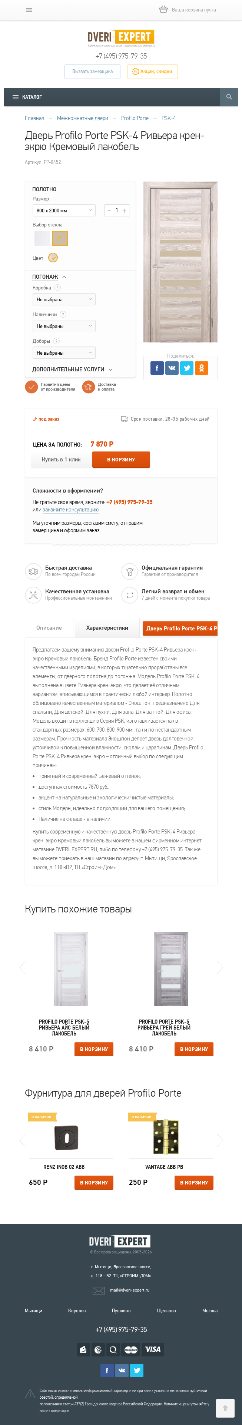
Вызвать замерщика (92, 71)
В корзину (121, 460)
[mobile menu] (29, 10)
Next (220, 967)
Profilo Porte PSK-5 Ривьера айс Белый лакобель (64, 1028)
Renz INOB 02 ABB (63, 1167)
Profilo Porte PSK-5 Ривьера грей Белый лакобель (163, 1028)
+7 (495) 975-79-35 (121, 56)
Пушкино (121, 1311)
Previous (22, 967)
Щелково (166, 1311)
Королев (77, 1311)
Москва (210, 1311)
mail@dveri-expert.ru (129, 1290)
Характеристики (107, 628)
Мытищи (33, 1311)
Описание (49, 628)
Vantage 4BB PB (164, 1167)
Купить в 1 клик (61, 459)
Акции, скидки (156, 71)
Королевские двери (121, 1241)
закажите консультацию (71, 509)
